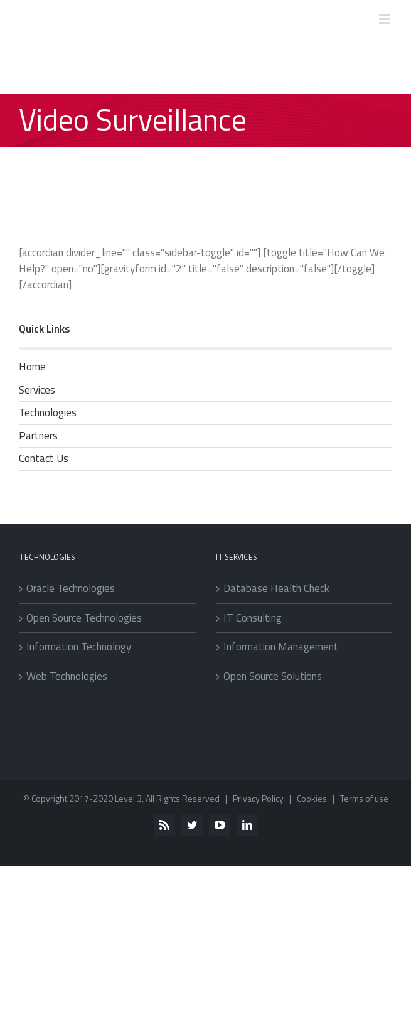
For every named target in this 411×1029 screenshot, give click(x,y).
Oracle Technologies (70, 588)
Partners (38, 436)
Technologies (48, 412)
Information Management (280, 647)
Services (37, 390)
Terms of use (364, 798)
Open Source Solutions (272, 676)
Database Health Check (276, 588)
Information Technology (78, 647)
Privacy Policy (258, 798)
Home (32, 366)
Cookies (312, 798)
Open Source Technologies (84, 618)
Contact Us (43, 458)
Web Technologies (66, 676)
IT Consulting (252, 618)
